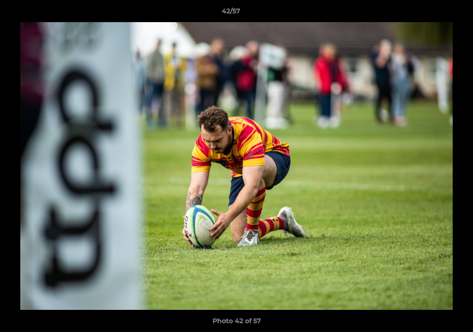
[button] (434, 13)
